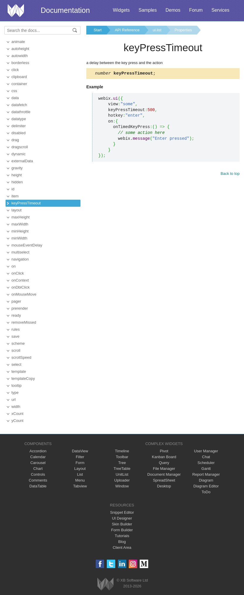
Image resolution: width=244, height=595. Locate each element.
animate (18, 41)
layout (16, 210)
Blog (122, 541)
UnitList (122, 474)
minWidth (19, 238)
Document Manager (164, 474)
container (19, 84)
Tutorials (122, 536)
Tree (122, 463)
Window (122, 486)
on (13, 266)
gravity (17, 168)
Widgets (121, 10)
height (16, 175)
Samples (147, 10)
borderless (20, 63)
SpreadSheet (164, 480)
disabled (18, 133)
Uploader (122, 480)
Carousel (38, 463)
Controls (38, 474)
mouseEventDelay (26, 245)
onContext (20, 280)
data (15, 98)
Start (98, 30)
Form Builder (122, 530)
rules (15, 329)
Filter (80, 457)
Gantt (206, 468)
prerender (19, 308)
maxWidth (19, 224)
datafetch (19, 105)
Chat (206, 457)
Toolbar (122, 457)
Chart (38, 468)
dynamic (18, 154)
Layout (80, 468)
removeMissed (23, 322)
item (15, 196)
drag (15, 140)
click (15, 70)
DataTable (38, 486)
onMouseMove (23, 294)
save (15, 336)
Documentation (65, 10)
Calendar (38, 457)
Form (79, 463)
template (18, 371)
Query (164, 463)
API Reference (127, 30)
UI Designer (122, 518)
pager (16, 301)
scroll (15, 350)
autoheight (20, 48)
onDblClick (20, 287)
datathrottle (20, 112)
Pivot (164, 451)
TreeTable (122, 468)
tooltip (16, 385)
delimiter (18, 126)
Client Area (122, 547)
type (15, 392)
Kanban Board (164, 457)
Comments (38, 480)
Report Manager (206, 474)
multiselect (20, 252)
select (16, 364)
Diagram (206, 480)
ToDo (206, 492)
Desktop (164, 486)
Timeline (122, 451)
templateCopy (23, 378)
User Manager (206, 451)
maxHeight (20, 217)
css (14, 91)
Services (220, 10)
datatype (18, 119)
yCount (17, 420)
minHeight (20, 231)
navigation (20, 259)
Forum (195, 10)
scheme (18, 343)
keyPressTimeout (26, 203)
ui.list (157, 30)
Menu (80, 480)
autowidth (19, 56)
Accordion (38, 451)
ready (16, 315)
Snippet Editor (122, 512)
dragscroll (19, 147)
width (15, 406)
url (13, 399)
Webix (105, 584)
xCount (17, 413)
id (12, 189)
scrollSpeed (21, 357)
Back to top (230, 174)
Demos (173, 10)
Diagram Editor (206, 486)
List (80, 474)
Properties (183, 30)
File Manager (164, 468)
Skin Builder (122, 524)
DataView (80, 451)
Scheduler (206, 463)
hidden (17, 182)
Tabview (80, 486)
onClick (17, 273)
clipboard (19, 77)
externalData (22, 161)
